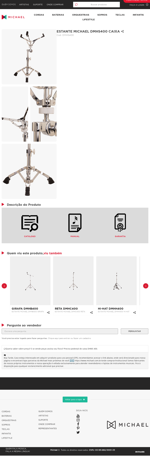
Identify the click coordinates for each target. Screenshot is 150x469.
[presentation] (6, 297)
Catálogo (30, 235)
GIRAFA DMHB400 (26, 320)
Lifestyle (101, 19)
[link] (32, 292)
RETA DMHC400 (67, 320)
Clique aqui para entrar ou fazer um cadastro (71, 352)
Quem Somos (10, 4)
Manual (75, 235)
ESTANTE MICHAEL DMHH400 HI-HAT (115, 323)
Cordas (51, 15)
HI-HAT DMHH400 (112, 320)
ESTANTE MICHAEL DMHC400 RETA (71, 323)
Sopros (114, 15)
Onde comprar (57, 4)
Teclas (132, 15)
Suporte (40, 4)
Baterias (70, 15)
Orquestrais (92, 15)
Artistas (26, 4)
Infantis (81, 19)
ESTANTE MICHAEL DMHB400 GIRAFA (29, 323)
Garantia (119, 235)
